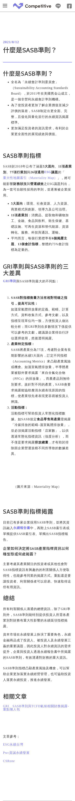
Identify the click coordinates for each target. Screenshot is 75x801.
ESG (47, 172)
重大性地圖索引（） (30, 178)
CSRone (9, 761)
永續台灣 (13, 744)
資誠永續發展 (16, 752)
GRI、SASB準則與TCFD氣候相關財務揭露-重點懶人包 (36, 708)
